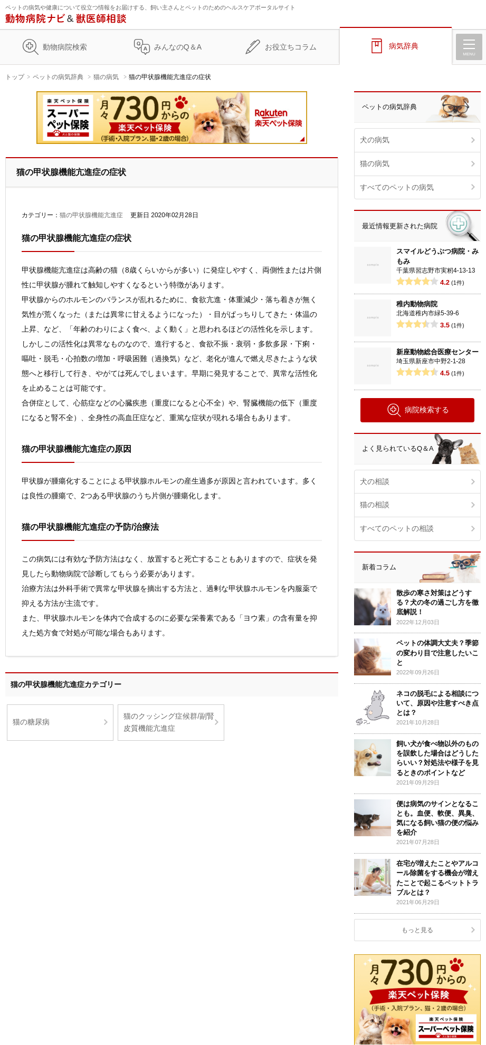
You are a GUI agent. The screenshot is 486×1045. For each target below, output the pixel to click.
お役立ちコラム (291, 47)
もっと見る (417, 930)
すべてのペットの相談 (397, 528)
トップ (14, 77)
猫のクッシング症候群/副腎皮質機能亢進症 (168, 722)
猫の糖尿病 (31, 722)
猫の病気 (106, 77)
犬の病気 (374, 140)
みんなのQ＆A (178, 47)
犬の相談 (374, 481)
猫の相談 (374, 504)
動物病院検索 (65, 47)
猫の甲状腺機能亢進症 (91, 215)
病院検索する (417, 410)
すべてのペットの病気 (397, 187)
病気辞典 (403, 46)
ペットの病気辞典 (58, 77)
